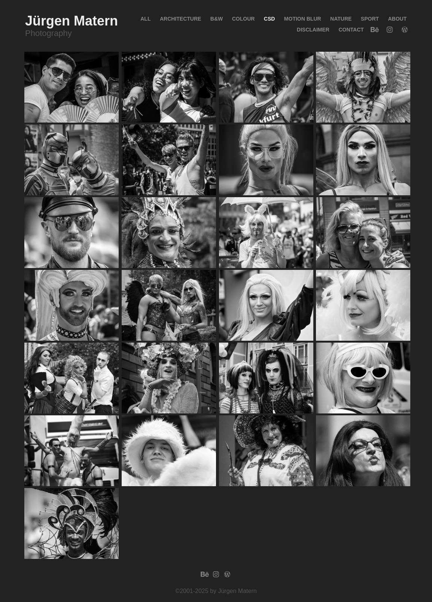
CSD (269, 19)
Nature (341, 19)
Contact (350, 30)
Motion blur (302, 19)
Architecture (180, 19)
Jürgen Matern (71, 20)
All (145, 19)
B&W (216, 19)
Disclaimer (313, 30)
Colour (243, 19)
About (397, 19)
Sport (370, 19)
